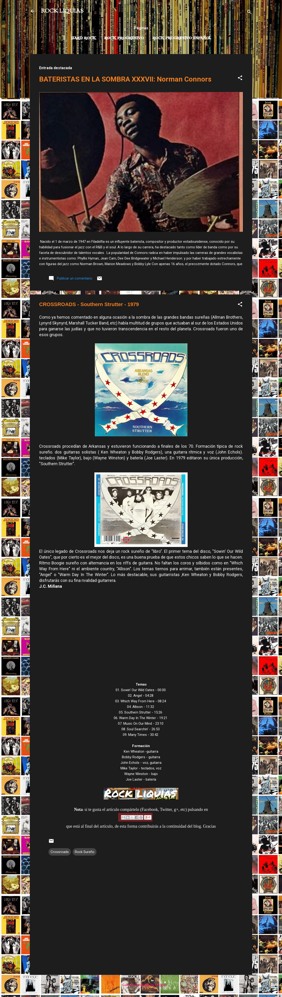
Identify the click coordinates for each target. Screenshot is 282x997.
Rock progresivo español (181, 38)
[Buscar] (249, 13)
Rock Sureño (84, 852)
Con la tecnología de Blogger (141, 985)
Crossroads (60, 852)
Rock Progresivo (124, 38)
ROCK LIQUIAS (62, 11)
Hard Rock (83, 38)
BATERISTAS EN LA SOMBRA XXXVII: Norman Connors (125, 79)
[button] (240, 78)
